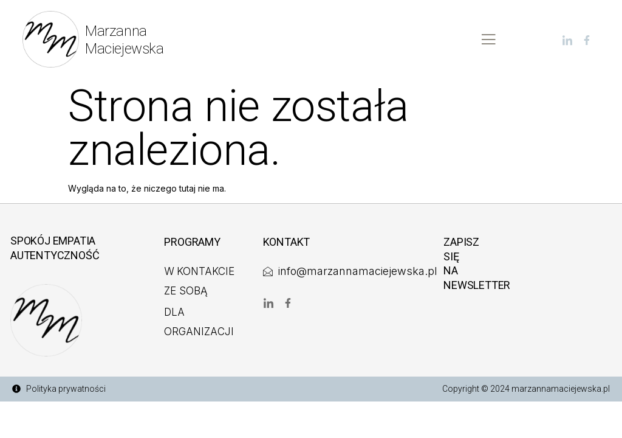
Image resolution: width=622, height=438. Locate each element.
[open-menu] (488, 39)
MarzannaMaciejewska (124, 40)
